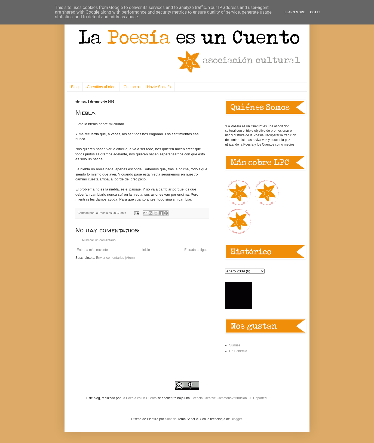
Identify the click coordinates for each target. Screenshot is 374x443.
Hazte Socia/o (159, 87)
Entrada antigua (195, 250)
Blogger (236, 419)
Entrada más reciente (92, 250)
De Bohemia (238, 351)
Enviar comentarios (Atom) (115, 258)
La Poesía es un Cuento (139, 398)
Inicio (146, 250)
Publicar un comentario (99, 240)
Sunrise (234, 345)
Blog (75, 87)
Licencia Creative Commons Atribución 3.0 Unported (229, 398)
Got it (315, 12)
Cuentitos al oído (101, 87)
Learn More (295, 12)
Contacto (131, 87)
